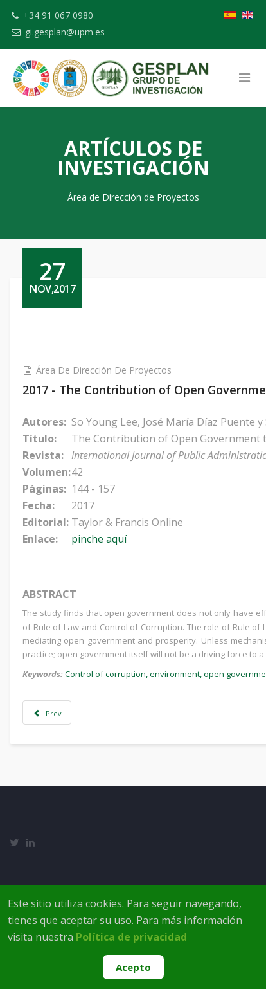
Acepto (133, 967)
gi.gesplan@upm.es (65, 32)
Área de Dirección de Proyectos (104, 370)
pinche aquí (99, 539)
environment (175, 674)
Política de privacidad (131, 937)
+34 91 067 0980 (58, 15)
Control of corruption (105, 674)
